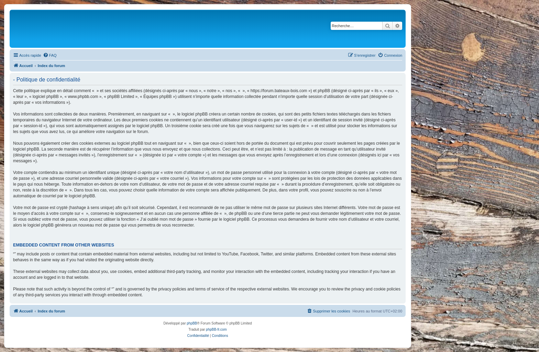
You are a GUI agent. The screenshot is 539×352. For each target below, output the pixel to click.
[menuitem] (50, 55)
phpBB (192, 323)
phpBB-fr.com (216, 329)
